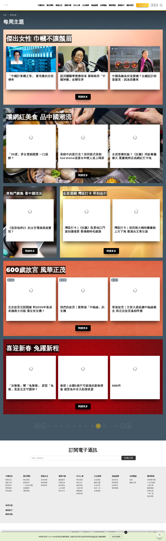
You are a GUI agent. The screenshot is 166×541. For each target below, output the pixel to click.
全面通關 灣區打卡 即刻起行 (85, 193)
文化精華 (85, 5)
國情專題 (112, 5)
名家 (131, 480)
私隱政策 (94, 537)
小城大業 (150, 485)
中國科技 (41, 5)
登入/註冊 (142, 5)
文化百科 (97, 485)
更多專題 (150, 496)
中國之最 (62, 482)
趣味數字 (62, 480)
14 (68, 426)
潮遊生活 (58, 5)
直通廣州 (26, 488)
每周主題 (13, 15)
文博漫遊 (97, 491)
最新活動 (9, 514)
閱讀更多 (83, 96)
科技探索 (8, 491)
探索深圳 (26, 482)
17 (86, 426)
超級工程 (8, 482)
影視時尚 (44, 485)
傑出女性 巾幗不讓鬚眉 (39, 38)
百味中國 (44, 480)
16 (80, 426)
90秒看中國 (151, 480)
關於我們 (130, 5)
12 (56, 426)
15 (74, 426)
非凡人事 (76, 5)
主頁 (4, 15)
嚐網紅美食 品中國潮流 (39, 117)
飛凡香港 (26, 480)
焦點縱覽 (94, 5)
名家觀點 (103, 5)
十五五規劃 (151, 482)
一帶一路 (150, 493)
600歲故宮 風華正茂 (36, 270)
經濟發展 (115, 482)
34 (116, 426)
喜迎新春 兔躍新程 (32, 348)
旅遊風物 (44, 482)
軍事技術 (8, 488)
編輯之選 (132, 482)
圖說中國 (97, 482)
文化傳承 (97, 480)
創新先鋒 (79, 485)
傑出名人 (79, 482)
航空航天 (8, 485)
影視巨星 (79, 493)
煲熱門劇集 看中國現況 (24, 193)
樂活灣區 (50, 5)
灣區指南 (26, 491)
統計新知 (62, 485)
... (110, 426)
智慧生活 (8, 480)
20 (104, 426)
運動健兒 (79, 491)
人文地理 (62, 488)
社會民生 (115, 485)
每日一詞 (97, 488)
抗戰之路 (150, 491)
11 (49, 426)
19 (98, 426)
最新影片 (121, 5)
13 (62, 426)
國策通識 (150, 488)
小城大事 (79, 488)
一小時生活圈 (28, 485)
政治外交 (115, 480)
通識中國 (67, 5)
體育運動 (115, 488)
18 (92, 426)
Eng (156, 5)
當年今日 (62, 491)
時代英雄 (79, 480)
